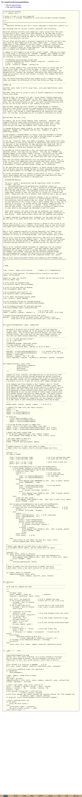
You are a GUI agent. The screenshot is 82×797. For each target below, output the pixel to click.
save (19, 5)
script (11, 7)
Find (66, 796)
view (13, 5)
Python (40, 796)
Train (59, 796)
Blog (32, 796)
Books (16, 796)
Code (24, 796)
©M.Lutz (76, 796)
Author (51, 796)
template (18, 7)
